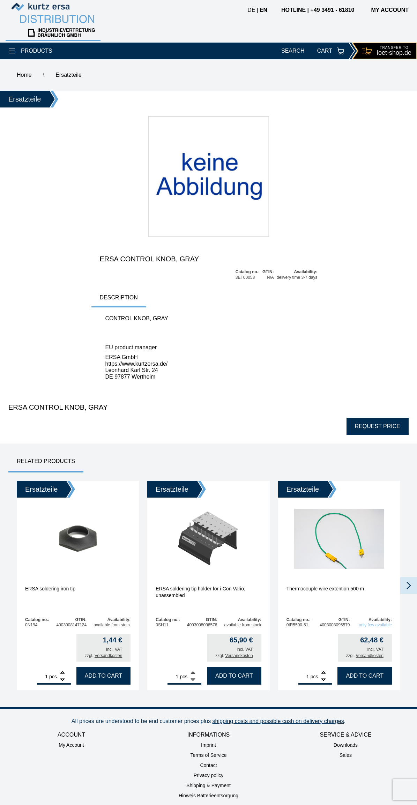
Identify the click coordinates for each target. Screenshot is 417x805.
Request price (377, 426)
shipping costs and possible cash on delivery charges (278, 721)
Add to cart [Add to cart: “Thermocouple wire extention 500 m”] (365, 676)
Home (24, 75)
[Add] (62, 673)
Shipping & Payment (208, 785)
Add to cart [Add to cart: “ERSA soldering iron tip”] (103, 676)
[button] (408, 585)
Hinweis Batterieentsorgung (208, 795)
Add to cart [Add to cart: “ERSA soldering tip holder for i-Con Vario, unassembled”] (234, 676)
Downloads (346, 745)
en (263, 10)
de (251, 10)
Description (119, 297)
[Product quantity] (42, 676)
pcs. (53, 676)
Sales (346, 755)
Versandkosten (108, 655)
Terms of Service (208, 755)
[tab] (118, 298)
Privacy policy (209, 775)
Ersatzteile (68, 75)
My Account (71, 745)
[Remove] (62, 680)
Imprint (208, 745)
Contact (208, 765)
